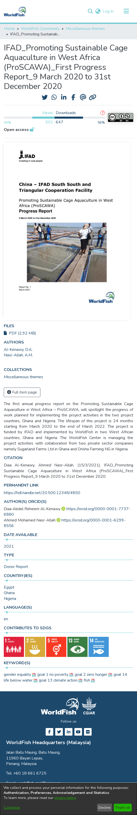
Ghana (9, 593)
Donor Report (16, 566)
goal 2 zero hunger (91, 674)
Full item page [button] (22, 392)
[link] (23, 377)
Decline (104, 807)
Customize (12, 807)
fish (87, 680)
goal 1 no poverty (52, 674)
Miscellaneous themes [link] (85, 28)
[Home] (15, 11)
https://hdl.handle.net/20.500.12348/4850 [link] (42, 493)
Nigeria (10, 598)
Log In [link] (108, 11)
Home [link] (9, 28)
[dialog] (68, 799)
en (6, 619)
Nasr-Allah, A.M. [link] (18, 355)
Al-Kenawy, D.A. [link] (18, 349)
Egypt (9, 587)
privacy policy (65, 797)
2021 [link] (9, 546)
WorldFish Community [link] (40, 28)
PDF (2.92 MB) (20, 333)
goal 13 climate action (58, 680)
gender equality (17, 674)
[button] (90, 11)
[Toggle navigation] (126, 11)
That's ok (122, 807)
